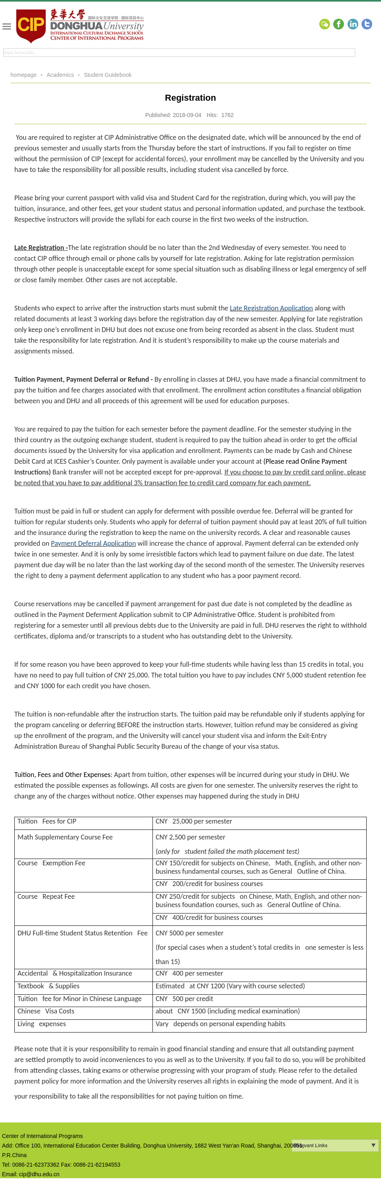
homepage (23, 75)
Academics (60, 75)
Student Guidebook (108, 75)
